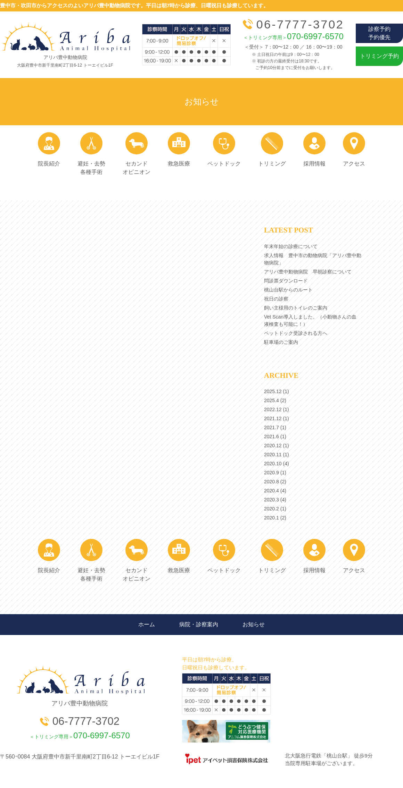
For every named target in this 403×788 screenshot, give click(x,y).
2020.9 (271, 472)
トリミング (272, 149)
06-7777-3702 (293, 24)
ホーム (146, 624)
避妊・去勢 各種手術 (91, 153)
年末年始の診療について (291, 246)
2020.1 (271, 517)
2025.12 (273, 391)
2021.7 (271, 427)
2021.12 (273, 418)
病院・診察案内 (198, 624)
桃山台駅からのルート (288, 290)
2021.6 (271, 436)
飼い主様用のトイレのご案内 (295, 308)
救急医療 (179, 149)
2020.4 (271, 490)
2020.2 (271, 508)
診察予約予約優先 (379, 33)
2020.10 (273, 463)
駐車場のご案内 (281, 342)
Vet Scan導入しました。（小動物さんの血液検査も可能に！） (310, 320)
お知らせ (253, 624)
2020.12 (273, 445)
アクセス (354, 149)
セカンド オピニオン (136, 153)
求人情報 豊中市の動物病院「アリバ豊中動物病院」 (312, 259)
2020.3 (271, 499)
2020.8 (271, 481)
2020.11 (273, 454)
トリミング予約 (379, 56)
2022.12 (273, 409)
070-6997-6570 (293, 36)
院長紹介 (49, 149)
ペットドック (224, 149)
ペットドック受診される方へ (295, 333)
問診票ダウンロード (286, 280)
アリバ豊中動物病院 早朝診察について (308, 271)
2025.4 (271, 400)
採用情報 (314, 149)
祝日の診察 (276, 299)
